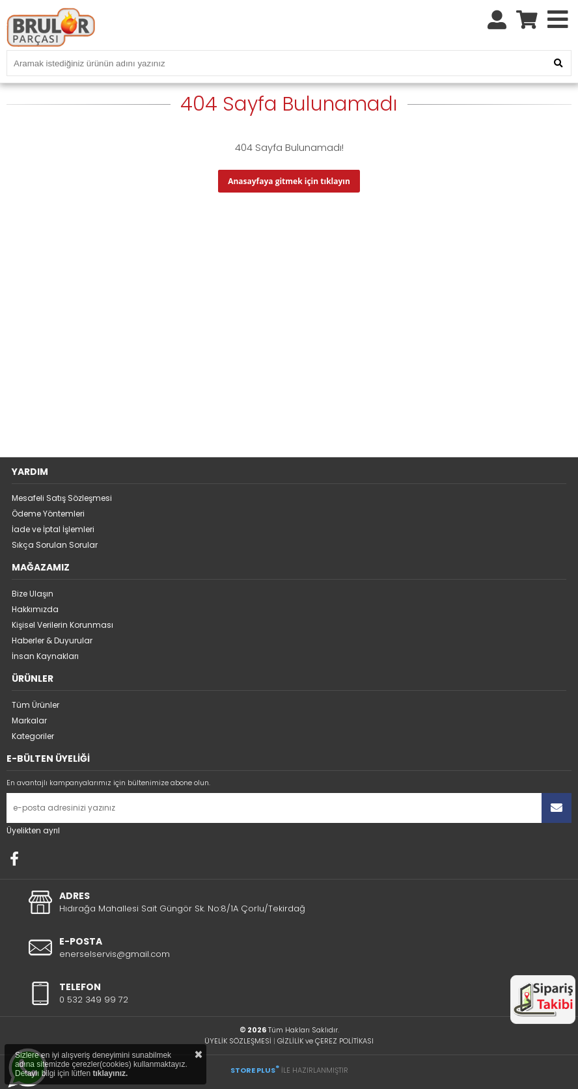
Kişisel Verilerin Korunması (62, 624)
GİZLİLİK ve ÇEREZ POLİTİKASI (325, 1041)
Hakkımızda (35, 609)
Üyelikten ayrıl (33, 830)
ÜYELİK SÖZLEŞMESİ (237, 1041)
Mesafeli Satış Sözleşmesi (62, 498)
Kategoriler (33, 736)
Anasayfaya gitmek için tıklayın (289, 181)
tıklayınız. (110, 1073)
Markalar (29, 720)
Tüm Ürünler (35, 704)
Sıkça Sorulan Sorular (55, 544)
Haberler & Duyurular (52, 640)
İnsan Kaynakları (45, 656)
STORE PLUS (254, 1070)
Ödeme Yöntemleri (48, 513)
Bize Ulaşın (32, 593)
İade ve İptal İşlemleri (53, 529)
